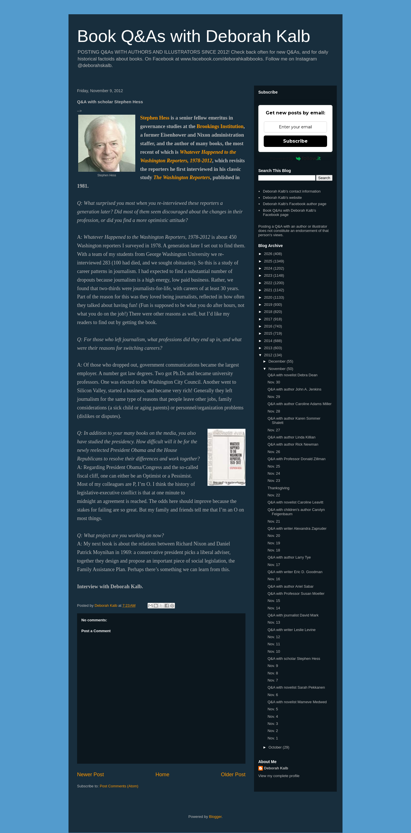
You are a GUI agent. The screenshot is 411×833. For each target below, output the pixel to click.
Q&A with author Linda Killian (291, 437)
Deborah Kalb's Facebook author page (294, 204)
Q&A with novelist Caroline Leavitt (295, 502)
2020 (268, 297)
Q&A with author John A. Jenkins (294, 389)
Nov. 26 (273, 452)
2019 (268, 304)
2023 (268, 275)
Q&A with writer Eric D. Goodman (294, 572)
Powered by (295, 158)
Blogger (215, 816)
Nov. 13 (273, 622)
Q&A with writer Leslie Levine (291, 630)
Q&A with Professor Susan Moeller (295, 593)
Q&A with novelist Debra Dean (292, 375)
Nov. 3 (272, 723)
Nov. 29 (273, 397)
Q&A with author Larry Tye (289, 557)
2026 (268, 254)
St (142, 118)
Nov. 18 (273, 550)
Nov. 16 (273, 579)
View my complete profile (278, 776)
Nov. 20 (273, 535)
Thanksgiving (278, 488)
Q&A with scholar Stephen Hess (293, 658)
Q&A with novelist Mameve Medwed (297, 702)
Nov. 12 (273, 637)
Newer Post (90, 774)
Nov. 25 (273, 466)
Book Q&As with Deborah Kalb (193, 36)
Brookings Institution (220, 126)
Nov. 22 (273, 495)
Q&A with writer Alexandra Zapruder (297, 528)
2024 (268, 268)
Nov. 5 (272, 709)
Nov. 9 (272, 666)
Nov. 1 (272, 738)
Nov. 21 (273, 521)
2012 (268, 355)
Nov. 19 (273, 543)
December (278, 361)
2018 (268, 312)
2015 (268, 333)
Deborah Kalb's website (282, 197)
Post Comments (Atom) (119, 786)
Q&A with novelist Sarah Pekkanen (296, 687)
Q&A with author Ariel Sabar (290, 586)
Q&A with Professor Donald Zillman (296, 459)
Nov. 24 (273, 473)
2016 (268, 326)
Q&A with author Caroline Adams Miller (299, 404)
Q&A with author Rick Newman (292, 444)
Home (163, 774)
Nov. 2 (272, 731)
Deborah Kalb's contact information (292, 191)
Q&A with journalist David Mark (292, 615)
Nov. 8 (272, 673)
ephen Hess (157, 118)
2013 (268, 348)
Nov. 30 (273, 382)
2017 (268, 319)
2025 (268, 261)
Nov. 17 (273, 565)
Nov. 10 (273, 651)
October (276, 747)
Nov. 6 (272, 695)
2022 (268, 283)
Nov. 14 (273, 608)
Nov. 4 (272, 716)
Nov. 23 (273, 480)
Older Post (233, 774)
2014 (268, 341)
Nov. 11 (273, 644)
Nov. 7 (272, 680)
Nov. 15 (273, 601)
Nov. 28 (273, 411)
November (278, 369)
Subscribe (295, 141)
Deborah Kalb (276, 768)
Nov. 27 (273, 430)
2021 (268, 290)
